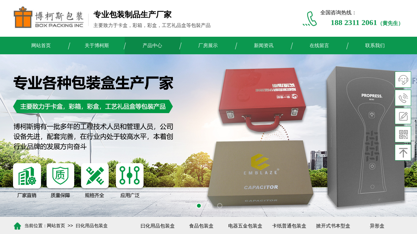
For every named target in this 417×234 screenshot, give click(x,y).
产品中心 (152, 45)
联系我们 (375, 45)
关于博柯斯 (97, 45)
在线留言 (319, 45)
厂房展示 (208, 45)
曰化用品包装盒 (92, 225)
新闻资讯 (263, 45)
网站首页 (41, 45)
